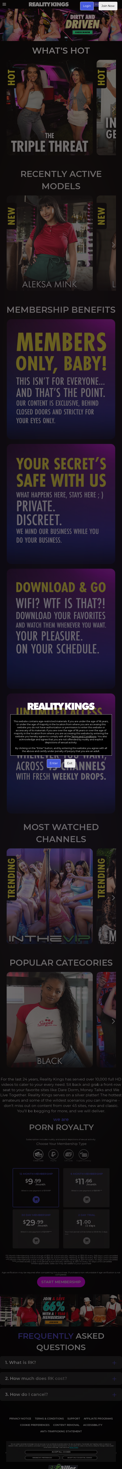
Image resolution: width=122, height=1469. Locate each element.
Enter (54, 763)
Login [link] (87, 6)
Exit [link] (69, 763)
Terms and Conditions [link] (83, 736)
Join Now (108, 6)
